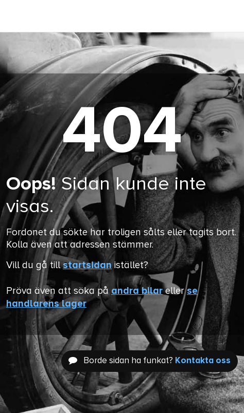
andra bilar (137, 291)
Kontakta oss (203, 360)
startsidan (87, 265)
